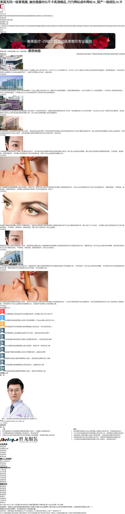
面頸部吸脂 (80, 54)
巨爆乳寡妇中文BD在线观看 (28, 513)
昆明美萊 (71, 26)
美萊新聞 (3, 450)
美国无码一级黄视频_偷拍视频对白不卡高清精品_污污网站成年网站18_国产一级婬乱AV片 (61, 2)
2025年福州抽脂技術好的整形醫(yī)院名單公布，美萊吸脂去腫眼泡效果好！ (99, 433)
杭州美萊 (65, 26)
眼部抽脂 (34, 51)
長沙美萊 (58, 26)
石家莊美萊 (121, 26)
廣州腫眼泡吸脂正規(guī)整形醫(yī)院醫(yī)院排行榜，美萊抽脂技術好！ (98, 431)
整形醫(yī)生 (4, 22)
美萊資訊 (3, 452)
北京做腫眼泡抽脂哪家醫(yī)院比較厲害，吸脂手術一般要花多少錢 (27, 345)
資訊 (1, 30)
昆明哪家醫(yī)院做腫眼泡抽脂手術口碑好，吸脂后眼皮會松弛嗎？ (27, 333)
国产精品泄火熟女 (44, 513)
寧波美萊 (108, 26)
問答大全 (3, 28)
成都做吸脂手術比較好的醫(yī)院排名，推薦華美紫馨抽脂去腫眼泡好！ (98, 437)
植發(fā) (50, 16)
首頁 (1, 12)
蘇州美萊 (77, 26)
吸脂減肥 (28, 16)
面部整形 (21, 16)
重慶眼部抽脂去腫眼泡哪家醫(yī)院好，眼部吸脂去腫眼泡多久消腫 (27, 358)
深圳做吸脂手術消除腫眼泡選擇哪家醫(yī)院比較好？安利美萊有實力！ (29, 326)
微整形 (33, 16)
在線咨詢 (3, 465)
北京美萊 (9, 26)
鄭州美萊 (46, 26)
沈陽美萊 (95, 26)
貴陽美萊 (101, 26)
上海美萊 (3, 26)
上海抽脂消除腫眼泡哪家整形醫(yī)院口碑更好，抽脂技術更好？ (95, 439)
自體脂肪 (122, 54)
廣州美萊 (15, 26)
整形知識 (3, 456)
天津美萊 (28, 26)
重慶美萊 (40, 26)
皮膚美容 (38, 16)
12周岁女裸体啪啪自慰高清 (77, 513)
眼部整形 (3, 16)
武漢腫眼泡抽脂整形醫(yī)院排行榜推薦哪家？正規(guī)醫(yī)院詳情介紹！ (30, 320)
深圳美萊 (21, 26)
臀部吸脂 (107, 54)
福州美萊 (114, 26)
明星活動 (10, 20)
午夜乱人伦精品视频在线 (59, 513)
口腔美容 (45, 16)
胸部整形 (15, 16)
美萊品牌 (3, 18)
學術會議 (3, 20)
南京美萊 (89, 26)
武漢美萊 (52, 26)
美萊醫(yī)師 (4, 448)
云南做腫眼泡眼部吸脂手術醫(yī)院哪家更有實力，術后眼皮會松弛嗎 (28, 339)
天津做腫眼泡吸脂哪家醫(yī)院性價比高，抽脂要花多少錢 (24, 365)
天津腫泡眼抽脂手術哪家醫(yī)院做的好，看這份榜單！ (21, 433)
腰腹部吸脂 (114, 54)
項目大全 (3, 14)
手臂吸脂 (94, 54)
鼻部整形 (9, 16)
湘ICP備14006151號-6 (7, 504)
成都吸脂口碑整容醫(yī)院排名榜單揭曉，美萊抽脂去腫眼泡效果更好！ (98, 435)
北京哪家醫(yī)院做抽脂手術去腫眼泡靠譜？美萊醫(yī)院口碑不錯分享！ (29, 314)
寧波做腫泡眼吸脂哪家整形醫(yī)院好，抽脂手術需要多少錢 (25, 371)
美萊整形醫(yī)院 (13, 51)
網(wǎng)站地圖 (51, 504)
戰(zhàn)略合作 (5, 461)
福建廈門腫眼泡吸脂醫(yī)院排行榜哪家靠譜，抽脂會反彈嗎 (25, 352)
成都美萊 (34, 26)
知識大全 (3, 32)
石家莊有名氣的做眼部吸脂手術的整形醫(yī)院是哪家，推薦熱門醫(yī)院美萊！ (29, 435)
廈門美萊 (83, 26)
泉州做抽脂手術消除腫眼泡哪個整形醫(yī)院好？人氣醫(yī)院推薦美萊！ (26, 431)
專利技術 (3, 463)
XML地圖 (60, 504)
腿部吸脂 (101, 54)
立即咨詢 (3, 74)
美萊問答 (3, 454)
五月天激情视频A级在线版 (9, 513)
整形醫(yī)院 (4, 24)
